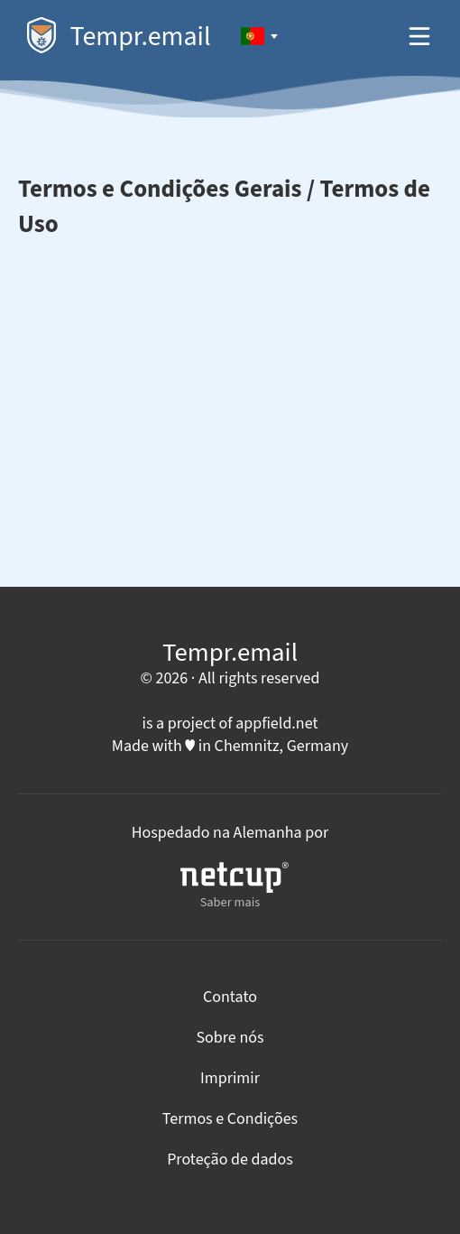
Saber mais (234, 887)
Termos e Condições (230, 1119)
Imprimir (230, 1078)
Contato (230, 997)
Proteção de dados (230, 1159)
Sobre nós (229, 1037)
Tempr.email (119, 36)
